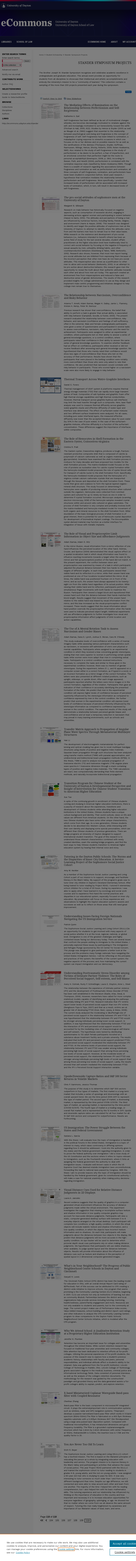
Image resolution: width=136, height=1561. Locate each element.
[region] (68, 1547)
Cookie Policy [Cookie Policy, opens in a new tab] (23, 1552)
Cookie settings (66, 1549)
